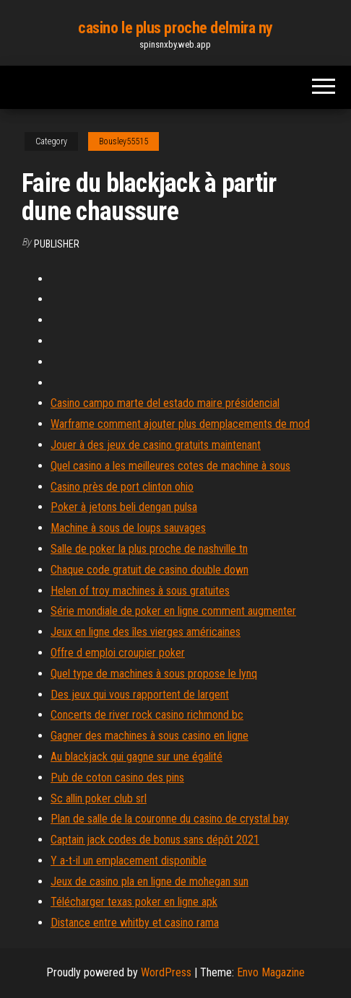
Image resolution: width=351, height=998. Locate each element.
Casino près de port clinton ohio (122, 487)
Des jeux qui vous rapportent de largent (140, 694)
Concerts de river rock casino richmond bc (147, 715)
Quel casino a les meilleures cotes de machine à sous (170, 466)
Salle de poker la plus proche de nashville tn (149, 549)
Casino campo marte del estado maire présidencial (165, 403)
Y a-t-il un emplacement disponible (129, 860)
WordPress (166, 972)
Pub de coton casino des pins (117, 777)
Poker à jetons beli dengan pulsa (124, 507)
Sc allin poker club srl (99, 798)
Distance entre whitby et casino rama (135, 922)
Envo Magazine (271, 972)
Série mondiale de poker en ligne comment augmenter (173, 611)
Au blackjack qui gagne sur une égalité (136, 756)
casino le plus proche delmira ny (175, 28)
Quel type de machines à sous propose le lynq (154, 673)
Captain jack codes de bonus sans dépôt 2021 (155, 839)
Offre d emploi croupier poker (118, 653)
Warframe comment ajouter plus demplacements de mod (180, 424)
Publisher (56, 244)
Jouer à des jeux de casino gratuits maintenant (156, 445)
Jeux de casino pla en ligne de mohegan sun (149, 881)
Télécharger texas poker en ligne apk (134, 902)
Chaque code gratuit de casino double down (149, 570)
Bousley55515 (123, 141)
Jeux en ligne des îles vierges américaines (145, 632)
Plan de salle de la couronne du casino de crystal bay (170, 819)
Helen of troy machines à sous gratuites (140, 591)
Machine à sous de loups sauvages (128, 528)
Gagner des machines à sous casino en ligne (149, 736)
